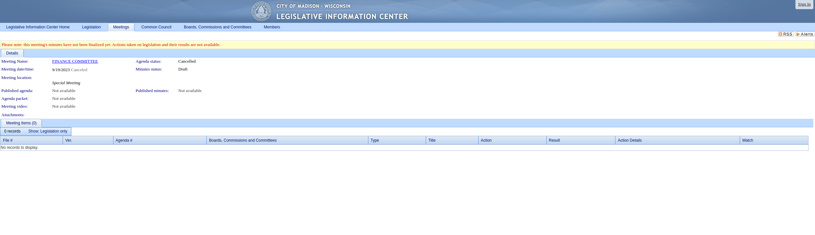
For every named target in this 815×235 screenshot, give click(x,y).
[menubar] (35, 131)
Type (375, 140)
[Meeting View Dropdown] (47, 131)
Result (554, 140)
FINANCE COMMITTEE (75, 61)
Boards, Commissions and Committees (242, 140)
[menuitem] (12, 131)
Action (486, 140)
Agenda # (124, 140)
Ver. (68, 140)
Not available (63, 90)
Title (432, 140)
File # (7, 140)
